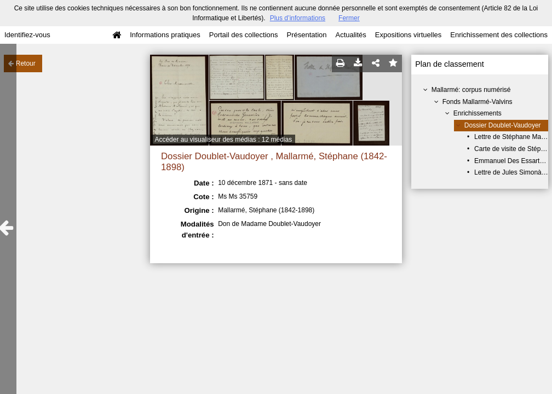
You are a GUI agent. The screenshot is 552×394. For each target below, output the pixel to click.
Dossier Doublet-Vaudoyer (502, 125)
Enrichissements (477, 113)
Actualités (350, 35)
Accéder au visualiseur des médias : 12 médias (223, 139)
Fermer (349, 18)
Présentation (306, 35)
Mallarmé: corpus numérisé (471, 90)
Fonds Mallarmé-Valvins (477, 102)
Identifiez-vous (27, 35)
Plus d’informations (297, 18)
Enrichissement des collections (499, 35)
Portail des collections (243, 35)
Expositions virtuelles (408, 35)
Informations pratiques (165, 35)
